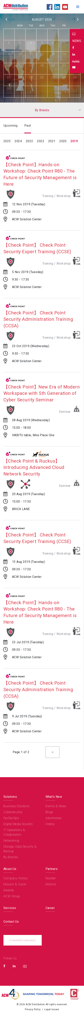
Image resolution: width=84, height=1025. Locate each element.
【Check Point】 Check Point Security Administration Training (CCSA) (38, 319)
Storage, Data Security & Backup (20, 849)
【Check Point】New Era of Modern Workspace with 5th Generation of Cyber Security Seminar (41, 393)
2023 (29, 141)
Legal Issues (51, 1009)
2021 (51, 141)
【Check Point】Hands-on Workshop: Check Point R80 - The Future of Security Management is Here (40, 174)
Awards (8, 890)
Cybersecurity (12, 812)
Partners (52, 869)
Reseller (51, 878)
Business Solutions (16, 806)
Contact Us (11, 921)
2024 (18, 141)
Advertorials (54, 818)
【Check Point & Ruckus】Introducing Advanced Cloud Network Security (33, 467)
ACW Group (11, 896)
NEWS (76, 41)
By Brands (10, 857)
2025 (7, 141)
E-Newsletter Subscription (23, 940)
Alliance (51, 884)
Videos (50, 824)
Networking (11, 840)
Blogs (49, 812)
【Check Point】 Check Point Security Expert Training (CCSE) (37, 248)
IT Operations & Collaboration (14, 832)
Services (9, 908)
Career (50, 908)
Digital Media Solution (18, 824)
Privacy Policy (33, 1009)
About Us (9, 869)
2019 (74, 141)
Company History (15, 878)
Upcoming (10, 125)
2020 (63, 141)
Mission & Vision (14, 884)
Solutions (10, 797)
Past (27, 125)
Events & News (56, 806)
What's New (54, 797)
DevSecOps (11, 818)
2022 (40, 141)
